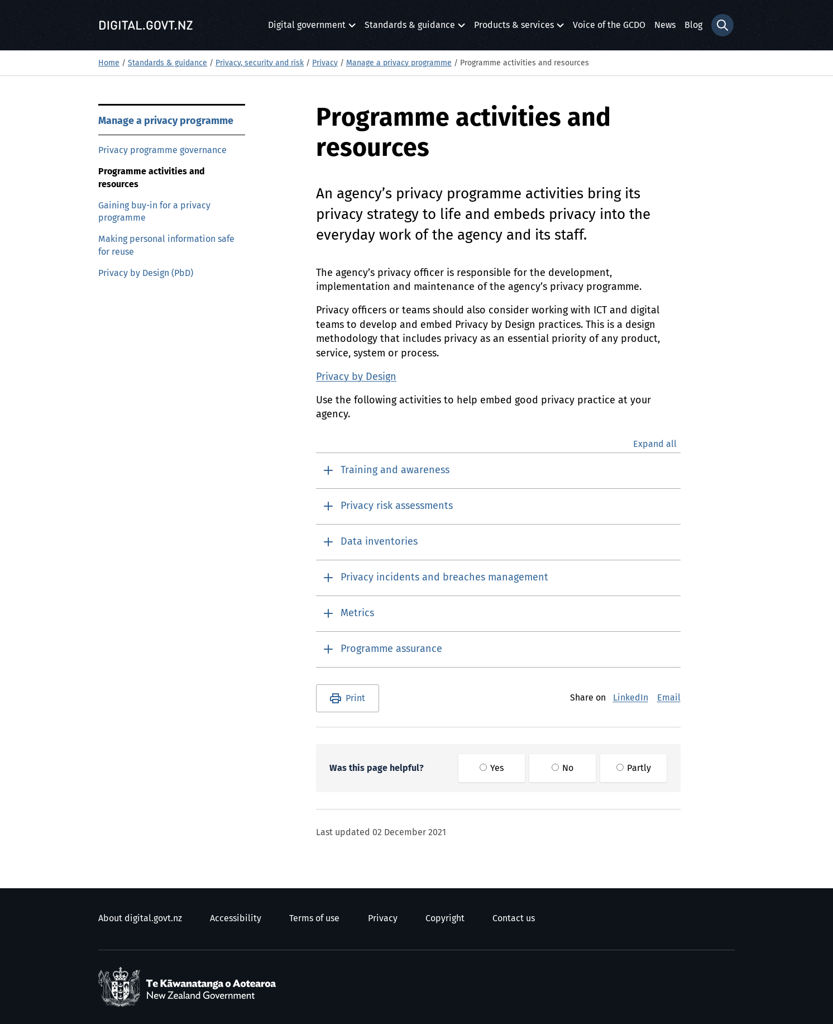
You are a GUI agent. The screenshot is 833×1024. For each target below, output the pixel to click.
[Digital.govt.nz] (146, 25)
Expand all (655, 444)
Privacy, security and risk (260, 63)
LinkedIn (630, 697)
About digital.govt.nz (140, 918)
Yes (492, 768)
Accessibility (235, 918)
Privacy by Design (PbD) (145, 273)
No (562, 768)
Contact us (513, 918)
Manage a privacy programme (399, 63)
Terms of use (314, 918)
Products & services (514, 28)
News (665, 25)
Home (108, 63)
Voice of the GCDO (609, 25)
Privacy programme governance (162, 150)
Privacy (325, 63)
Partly (633, 768)
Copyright (445, 918)
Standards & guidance (410, 28)
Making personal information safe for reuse (166, 245)
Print (355, 698)
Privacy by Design (356, 377)
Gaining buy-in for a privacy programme (154, 212)
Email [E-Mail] (669, 697)
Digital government (307, 28)
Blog (693, 25)
